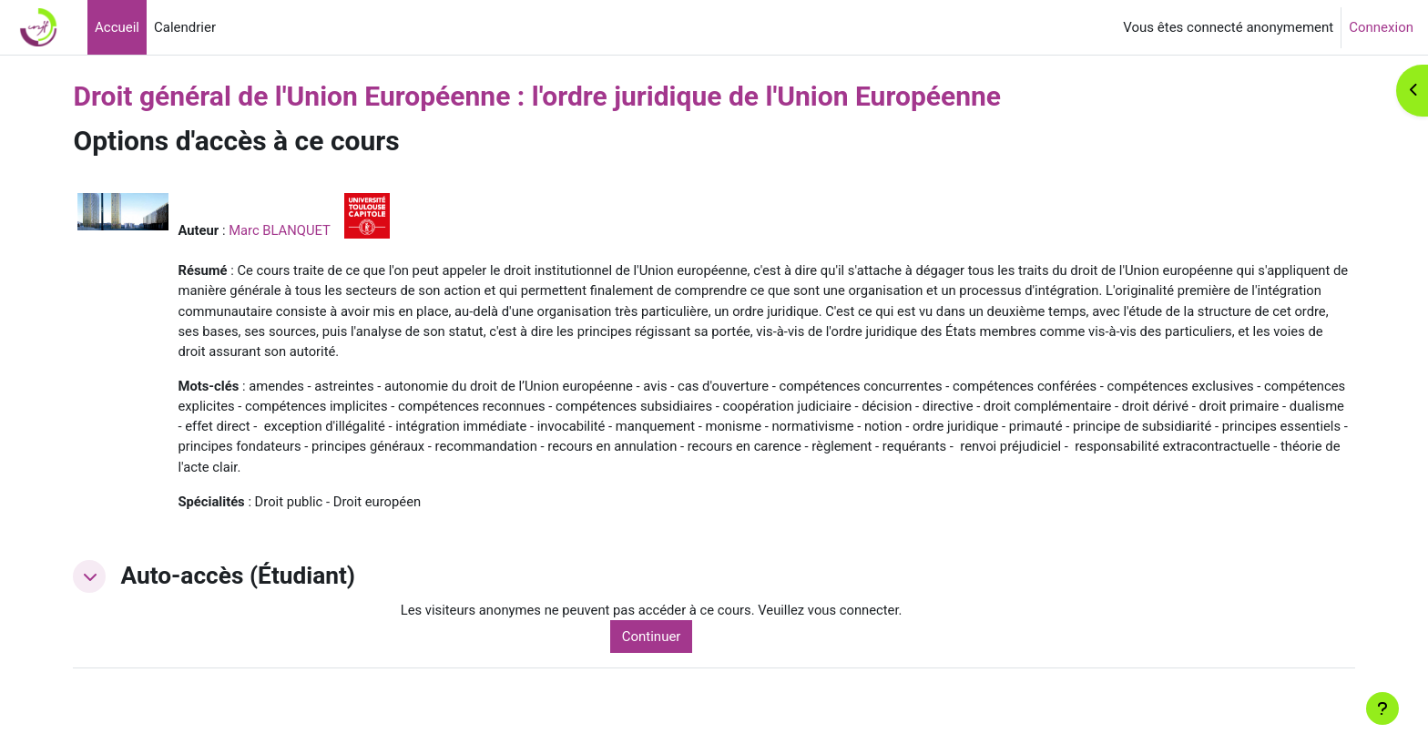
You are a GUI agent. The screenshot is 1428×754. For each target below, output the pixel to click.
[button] (107, 581)
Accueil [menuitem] (117, 27)
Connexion (1381, 27)
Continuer (664, 641)
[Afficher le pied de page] (1382, 708)
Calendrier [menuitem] (185, 27)
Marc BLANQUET (299, 230)
